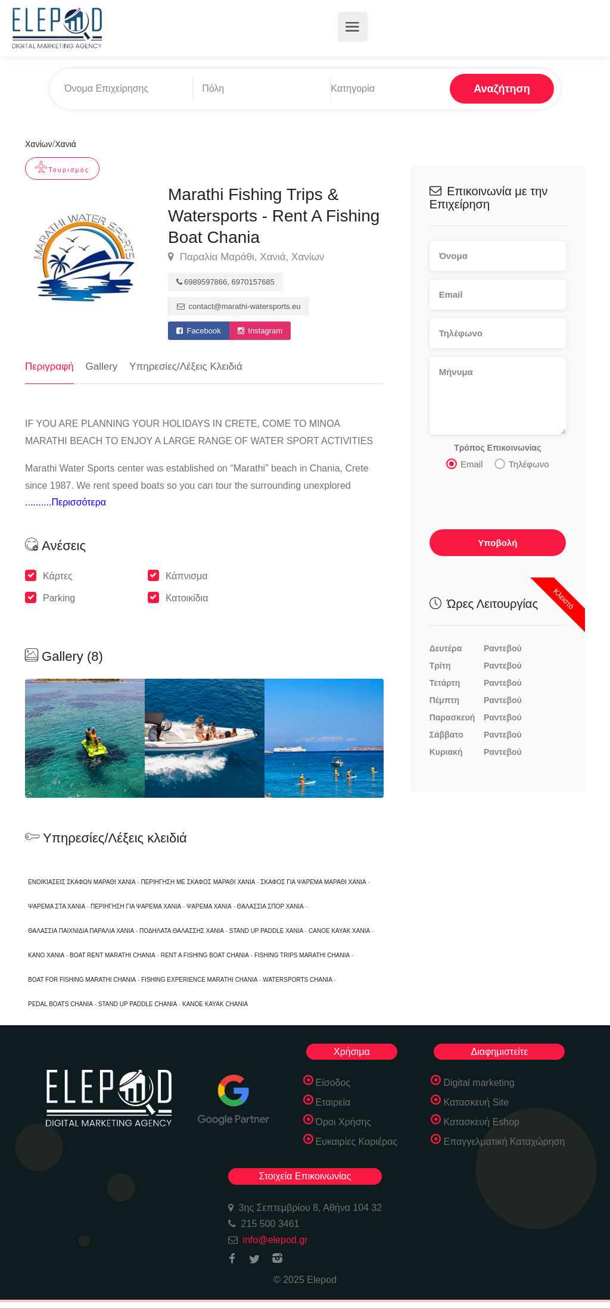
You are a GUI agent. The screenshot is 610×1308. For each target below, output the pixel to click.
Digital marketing (478, 1083)
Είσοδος (333, 1083)
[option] (204, 738)
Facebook (198, 330)
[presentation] (498, 497)
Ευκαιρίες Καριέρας (357, 1142)
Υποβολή (497, 543)
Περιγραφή (49, 366)
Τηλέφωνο (521, 463)
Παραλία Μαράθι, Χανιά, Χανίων (246, 257)
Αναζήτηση (502, 89)
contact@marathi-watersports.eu (239, 306)
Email (464, 463)
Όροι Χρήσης (344, 1122)
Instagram (260, 330)
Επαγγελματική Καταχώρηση (504, 1142)
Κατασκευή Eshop (481, 1122)
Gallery (102, 366)
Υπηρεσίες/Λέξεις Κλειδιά (185, 366)
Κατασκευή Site (476, 1102)
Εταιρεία (333, 1102)
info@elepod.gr (275, 1240)
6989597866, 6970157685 (225, 281)
